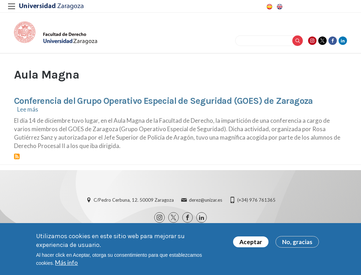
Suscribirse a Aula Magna (17, 156)
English (279, 6)
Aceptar (250, 243)
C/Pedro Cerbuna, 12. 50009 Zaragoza (134, 200)
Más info (66, 264)
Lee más (27, 109)
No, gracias (297, 243)
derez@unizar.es (205, 200)
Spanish (269, 6)
